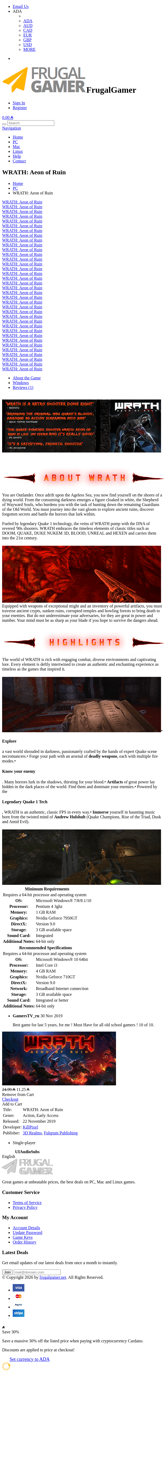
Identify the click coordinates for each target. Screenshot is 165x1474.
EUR (27, 35)
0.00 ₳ (7, 117)
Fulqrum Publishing (61, 1133)
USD (27, 44)
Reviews (23, 387)
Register (20, 107)
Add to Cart (12, 1104)
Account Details (26, 1228)
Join (7, 1272)
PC (15, 142)
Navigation (11, 128)
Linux (18, 151)
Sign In (19, 103)
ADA (28, 21)
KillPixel (30, 1127)
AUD (28, 25)
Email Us (21, 6)
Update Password (27, 1232)
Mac (16, 146)
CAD (27, 30)
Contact (19, 161)
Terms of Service (27, 1202)
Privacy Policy (25, 1207)
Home (18, 137)
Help (17, 156)
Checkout (10, 1099)
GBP (27, 40)
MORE (29, 49)
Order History (24, 1242)
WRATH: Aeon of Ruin (22, 202)
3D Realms (32, 1133)
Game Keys (23, 1237)
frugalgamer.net (52, 1277)
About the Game (27, 378)
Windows (21, 382)
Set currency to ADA (30, 1359)
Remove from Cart (18, 1094)
